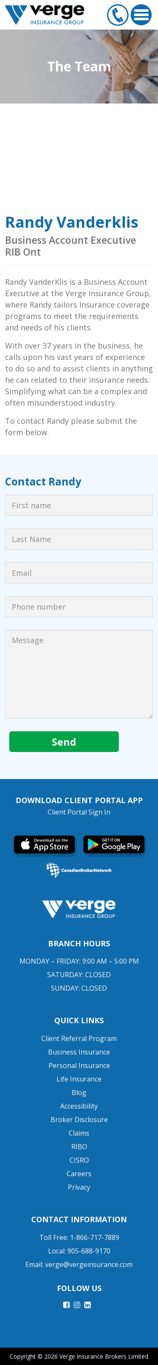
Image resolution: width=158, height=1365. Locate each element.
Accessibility (79, 1106)
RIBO (79, 1146)
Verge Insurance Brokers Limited (103, 1356)
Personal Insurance (79, 1065)
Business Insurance (79, 1052)
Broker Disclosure (79, 1119)
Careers (79, 1173)
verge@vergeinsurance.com (89, 1264)
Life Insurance (79, 1079)
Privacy (79, 1187)
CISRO (79, 1160)
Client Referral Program (79, 1038)
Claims (79, 1133)
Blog (79, 1092)
